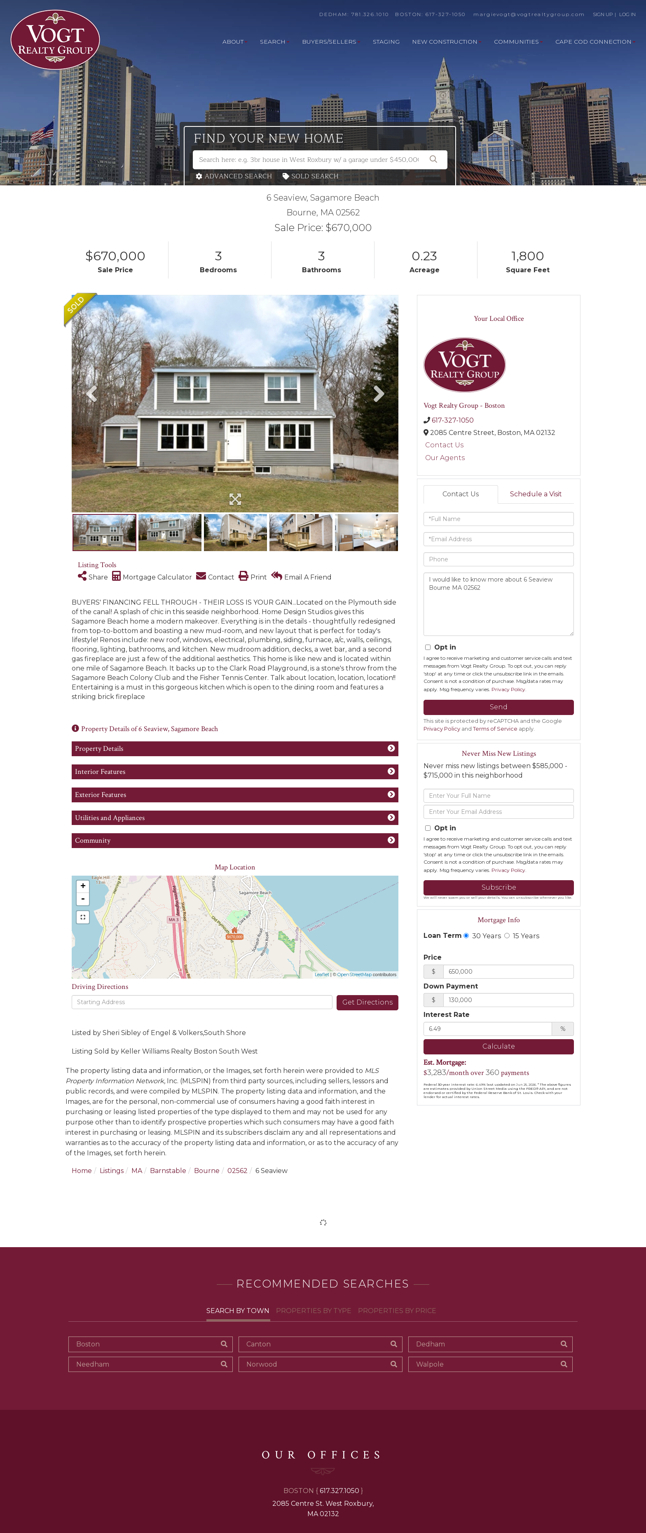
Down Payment (451, 986)
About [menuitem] (235, 41)
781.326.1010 (370, 14)
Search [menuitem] (275, 41)
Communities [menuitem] (518, 41)
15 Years (521, 936)
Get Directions (367, 1002)
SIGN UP (603, 14)
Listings (112, 1171)
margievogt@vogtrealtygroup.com (529, 14)
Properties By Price (397, 1311)
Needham (92, 1364)
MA (136, 1171)
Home (82, 1171)
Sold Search (315, 176)
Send (499, 707)
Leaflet (322, 974)
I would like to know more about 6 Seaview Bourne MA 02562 (499, 604)
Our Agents (445, 458)
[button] (433, 159)
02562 (237, 1171)
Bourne (207, 1171)
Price (433, 957)
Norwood (261, 1364)
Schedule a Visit (536, 494)
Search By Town (237, 1311)
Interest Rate (447, 1015)
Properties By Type (313, 1311)
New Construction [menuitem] (447, 41)
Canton (258, 1344)
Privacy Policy (508, 689)
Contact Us (444, 445)
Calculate (498, 1046)
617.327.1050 (339, 1491)
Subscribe (499, 887)
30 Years (482, 936)
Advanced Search (238, 176)
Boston (88, 1344)
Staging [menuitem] (386, 41)
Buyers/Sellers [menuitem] (331, 41)
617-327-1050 (446, 14)
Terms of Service (495, 729)
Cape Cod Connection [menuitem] (595, 41)
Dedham (430, 1344)
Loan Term (443, 935)
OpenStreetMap (354, 974)
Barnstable (168, 1171)
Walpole (430, 1364)
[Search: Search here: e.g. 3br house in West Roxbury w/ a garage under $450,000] (320, 159)
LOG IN (627, 14)
